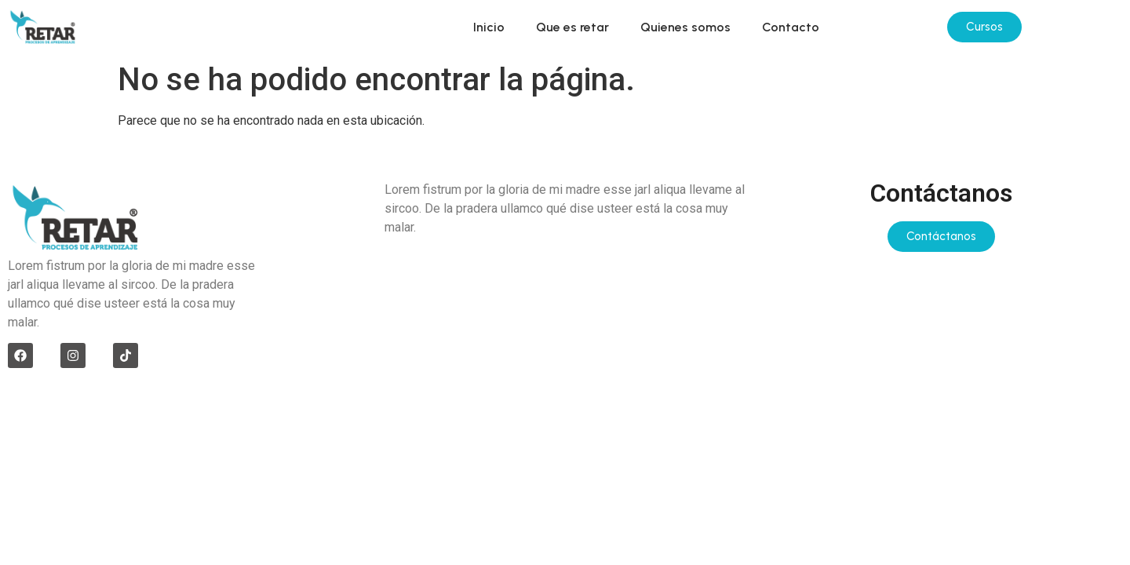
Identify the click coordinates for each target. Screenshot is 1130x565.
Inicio (489, 27)
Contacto (790, 27)
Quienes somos (685, 27)
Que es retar (572, 27)
